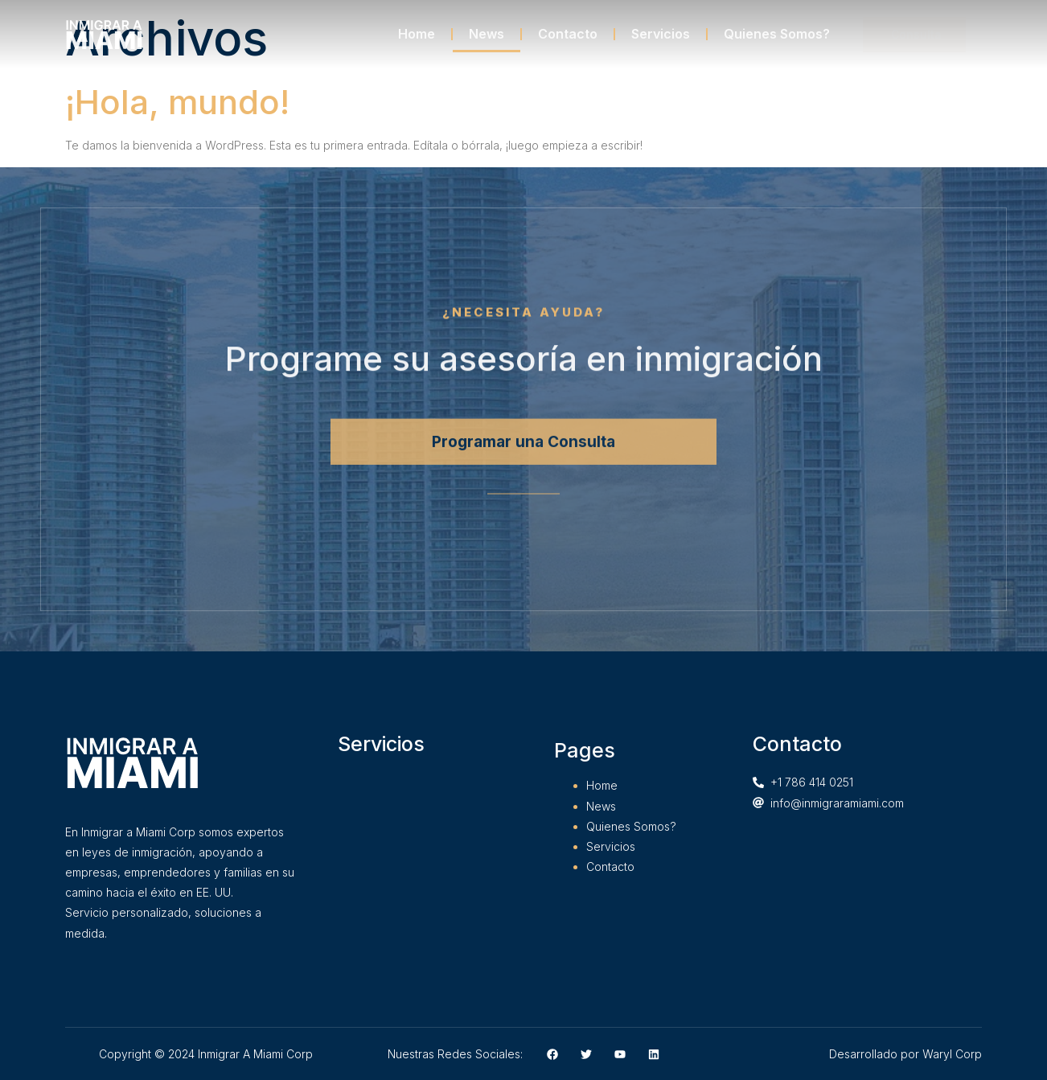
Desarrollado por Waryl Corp (905, 1054)
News (486, 34)
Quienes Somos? (777, 34)
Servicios (660, 34)
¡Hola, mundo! (177, 101)
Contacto (567, 34)
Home (416, 34)
